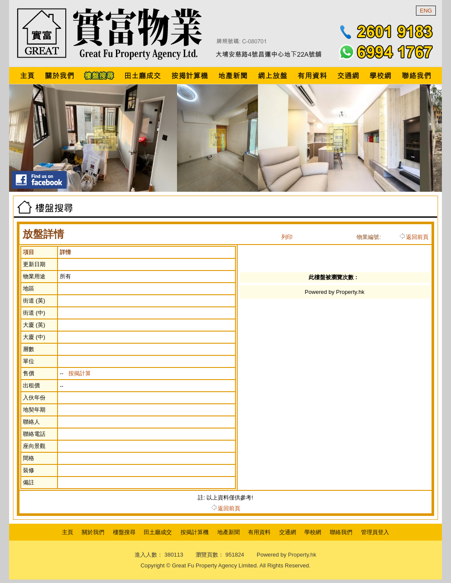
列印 (287, 237)
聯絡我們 (341, 532)
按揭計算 (79, 373)
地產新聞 (228, 532)
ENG (426, 10)
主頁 (67, 532)
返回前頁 (413, 237)
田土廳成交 (158, 532)
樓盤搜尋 (124, 532)
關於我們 (93, 532)
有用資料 (259, 532)
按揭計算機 (194, 532)
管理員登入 (375, 532)
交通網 (287, 532)
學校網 (312, 532)
